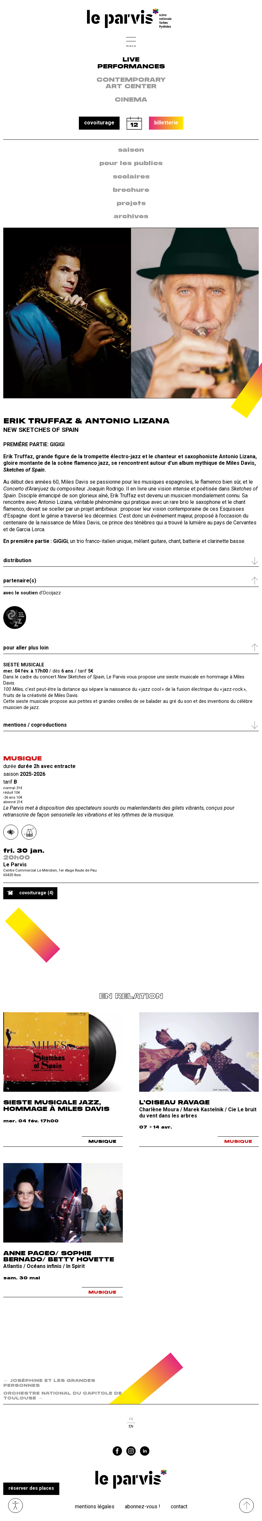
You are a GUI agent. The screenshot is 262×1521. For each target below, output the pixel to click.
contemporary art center (131, 84)
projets (131, 203)
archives (131, 216)
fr (131, 1419)
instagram (131, 1451)
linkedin (145, 1451)
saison (131, 150)
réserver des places (31, 1488)
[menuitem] (131, 150)
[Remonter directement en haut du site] (246, 1505)
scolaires (131, 176)
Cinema (131, 100)
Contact (179, 1506)
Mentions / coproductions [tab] (35, 725)
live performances (131, 63)
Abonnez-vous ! (142, 1506)
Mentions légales (94, 1506)
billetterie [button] (166, 123)
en (131, 1426)
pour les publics (131, 163)
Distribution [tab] (17, 560)
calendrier (134, 123)
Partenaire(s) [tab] (19, 580)
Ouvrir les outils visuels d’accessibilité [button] (15, 1505)
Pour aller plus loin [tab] (26, 648)
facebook (117, 1451)
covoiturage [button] (99, 123)
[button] (131, 41)
